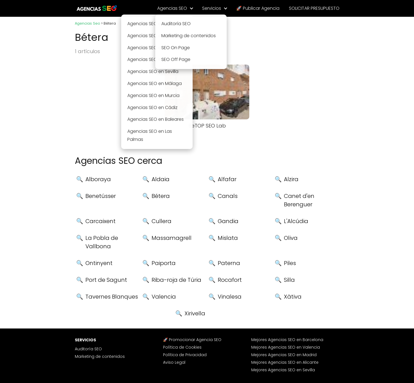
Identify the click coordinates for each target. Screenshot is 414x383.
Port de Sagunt (106, 280)
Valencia (164, 297)
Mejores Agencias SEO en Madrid (284, 355)
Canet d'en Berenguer (299, 200)
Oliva (291, 238)
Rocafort (230, 280)
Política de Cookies (182, 347)
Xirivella (195, 313)
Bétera (161, 196)
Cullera (161, 221)
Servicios (211, 8)
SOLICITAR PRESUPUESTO (314, 8)
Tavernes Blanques (111, 297)
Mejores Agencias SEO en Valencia (285, 347)
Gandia (228, 221)
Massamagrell (172, 238)
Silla (289, 280)
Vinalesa (229, 297)
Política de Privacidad (185, 355)
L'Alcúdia (296, 221)
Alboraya (98, 179)
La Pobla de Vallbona (101, 242)
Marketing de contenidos (100, 356)
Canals (228, 196)
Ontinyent (99, 263)
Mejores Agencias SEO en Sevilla (283, 370)
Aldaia (160, 179)
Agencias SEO (172, 8)
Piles (290, 263)
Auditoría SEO (88, 349)
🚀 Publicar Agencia (257, 8)
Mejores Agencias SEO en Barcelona (287, 339)
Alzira (291, 179)
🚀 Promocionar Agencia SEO (192, 339)
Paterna (229, 263)
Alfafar (227, 179)
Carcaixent (100, 221)
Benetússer (100, 196)
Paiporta (164, 263)
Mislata (228, 238)
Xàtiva (292, 297)
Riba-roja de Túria (176, 280)
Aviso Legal (174, 362)
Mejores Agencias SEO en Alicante (285, 362)
